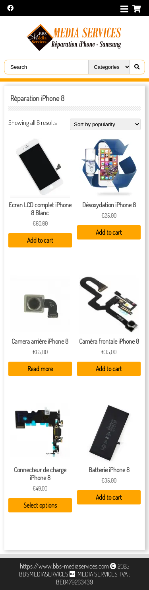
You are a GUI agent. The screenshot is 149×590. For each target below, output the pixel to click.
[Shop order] (105, 124)
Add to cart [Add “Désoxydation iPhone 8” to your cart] (109, 232)
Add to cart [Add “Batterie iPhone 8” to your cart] (109, 497)
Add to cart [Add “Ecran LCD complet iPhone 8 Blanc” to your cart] (40, 240)
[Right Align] (135, 67)
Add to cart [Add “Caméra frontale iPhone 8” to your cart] (109, 369)
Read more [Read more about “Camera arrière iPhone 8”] (40, 369)
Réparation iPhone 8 (37, 98)
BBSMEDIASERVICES (43, 574)
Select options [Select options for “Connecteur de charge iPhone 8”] (40, 505)
